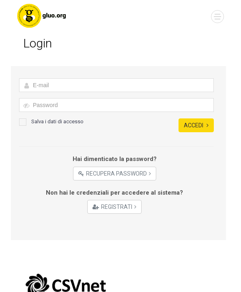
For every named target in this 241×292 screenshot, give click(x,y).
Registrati (114, 207)
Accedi (196, 125)
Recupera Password (114, 173)
